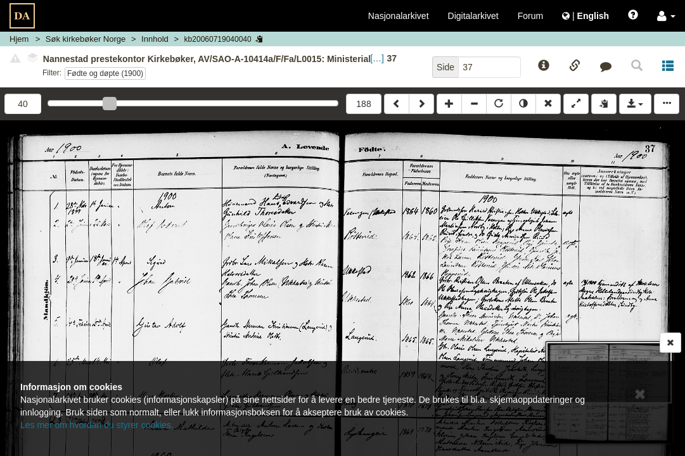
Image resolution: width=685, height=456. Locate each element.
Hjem (19, 39)
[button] (666, 16)
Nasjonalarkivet (398, 16)
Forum (530, 16)
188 (363, 104)
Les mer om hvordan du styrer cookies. (97, 425)
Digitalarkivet (473, 16)
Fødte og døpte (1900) (105, 73)
